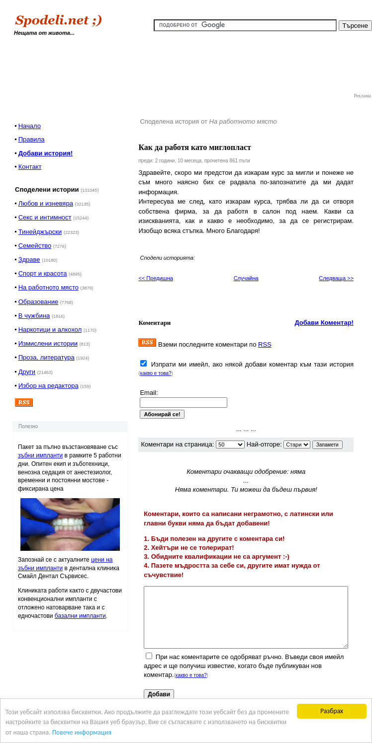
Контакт (30, 166)
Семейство (35, 245)
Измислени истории (48, 343)
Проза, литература (46, 357)
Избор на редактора (48, 385)
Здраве (29, 259)
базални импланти (80, 615)
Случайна (246, 278)
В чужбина (34, 315)
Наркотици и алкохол (50, 329)
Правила (31, 139)
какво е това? (156, 373)
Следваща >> (336, 278)
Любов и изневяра (45, 203)
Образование (38, 301)
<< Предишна (155, 278)
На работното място (48, 287)
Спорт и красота (42, 273)
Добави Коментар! (324, 322)
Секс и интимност (45, 217)
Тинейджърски (40, 231)
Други (26, 371)
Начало (29, 126)
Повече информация (81, 733)
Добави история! (45, 153)
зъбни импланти (40, 455)
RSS (265, 344)
